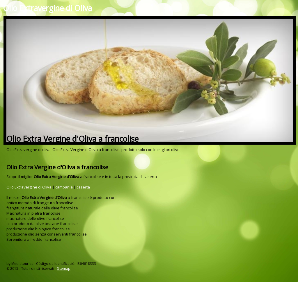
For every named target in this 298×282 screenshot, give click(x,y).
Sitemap (63, 268)
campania (64, 187)
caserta (83, 187)
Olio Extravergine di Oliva (47, 8)
